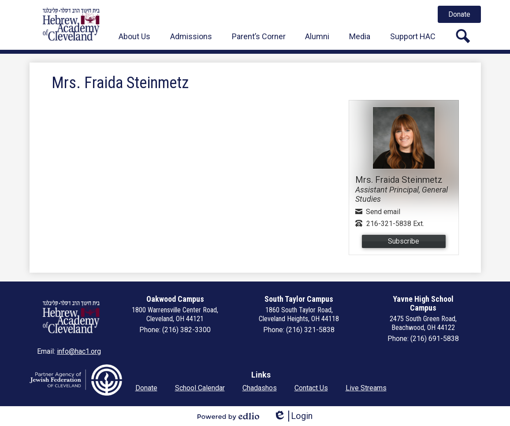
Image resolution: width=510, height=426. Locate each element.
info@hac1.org (79, 351)
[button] (134, 36)
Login (293, 416)
